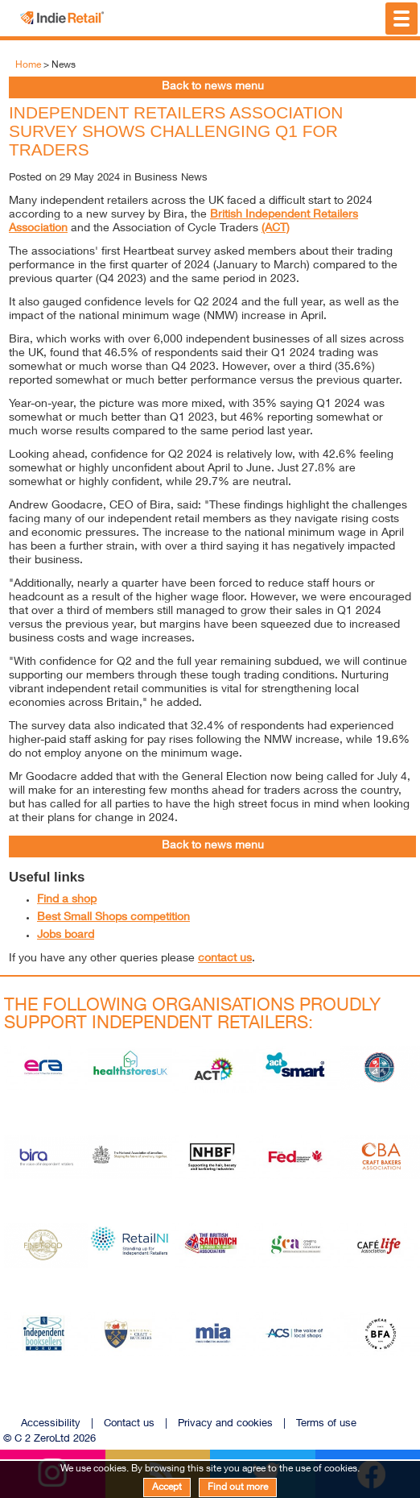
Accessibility (50, 1424)
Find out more (238, 1487)
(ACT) (275, 228)
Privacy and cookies (225, 1424)
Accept (167, 1487)
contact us (225, 959)
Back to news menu (213, 87)
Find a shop (67, 900)
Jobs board (65, 935)
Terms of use (326, 1424)
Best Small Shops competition (113, 917)
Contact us (129, 1424)
